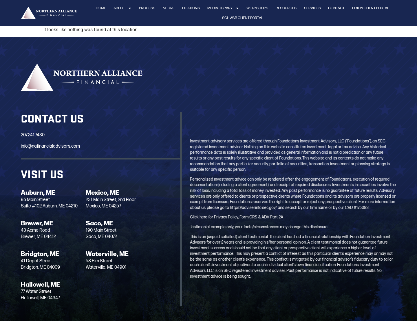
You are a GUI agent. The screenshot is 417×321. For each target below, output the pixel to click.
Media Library (223, 8)
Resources (286, 8)
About (123, 8)
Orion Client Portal (370, 8)
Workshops (257, 8)
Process (147, 8)
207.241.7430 (33, 135)
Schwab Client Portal (242, 18)
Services (312, 8)
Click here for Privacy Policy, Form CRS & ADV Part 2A (250, 217)
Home (101, 8)
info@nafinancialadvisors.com (50, 146)
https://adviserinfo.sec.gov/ (266, 207)
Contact (336, 8)
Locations (190, 8)
